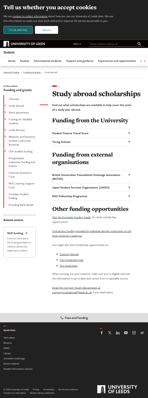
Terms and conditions (68, 389)
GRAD (6, 348)
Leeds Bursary (16, 130)
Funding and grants (32, 72)
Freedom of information (14, 392)
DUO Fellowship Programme (69, 196)
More (77, 43)
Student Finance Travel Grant (70, 133)
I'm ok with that (18, 30)
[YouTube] (126, 333)
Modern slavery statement (42, 392)
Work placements (18, 112)
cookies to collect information (30, 16)
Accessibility (48, 389)
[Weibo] (142, 333)
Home (11, 61)
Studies (24, 61)
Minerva (7, 343)
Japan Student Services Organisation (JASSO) (81, 187)
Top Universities (69, 266)
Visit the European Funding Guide (71, 217)
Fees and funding (11, 72)
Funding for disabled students (20, 121)
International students (48, 61)
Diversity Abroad (69, 254)
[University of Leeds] (121, 389)
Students (9, 52)
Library (7, 353)
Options (46, 30)
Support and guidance (80, 61)
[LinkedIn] (117, 333)
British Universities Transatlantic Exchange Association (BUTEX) (86, 177)
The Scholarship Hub (71, 260)
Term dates (9, 337)
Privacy (36, 389)
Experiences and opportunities (117, 61)
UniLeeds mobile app (14, 358)
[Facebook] (101, 333)
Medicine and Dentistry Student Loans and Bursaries (21, 140)
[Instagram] (134, 333)
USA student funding (20, 151)
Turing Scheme (61, 142)
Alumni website (11, 363)
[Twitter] (109, 333)
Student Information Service (17, 369)
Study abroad (16, 106)
